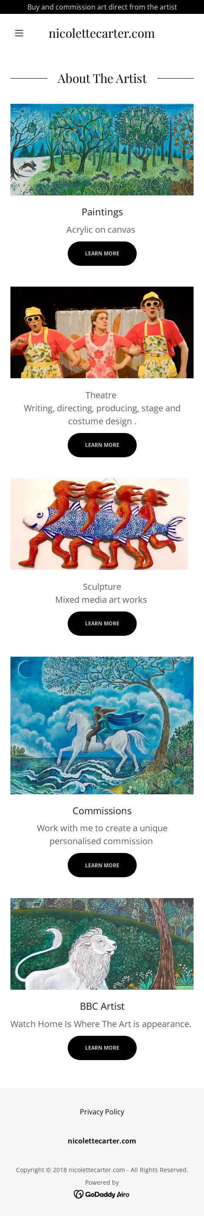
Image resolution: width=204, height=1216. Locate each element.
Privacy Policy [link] (102, 1112)
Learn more (102, 253)
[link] (102, 33)
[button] (24, 33)
